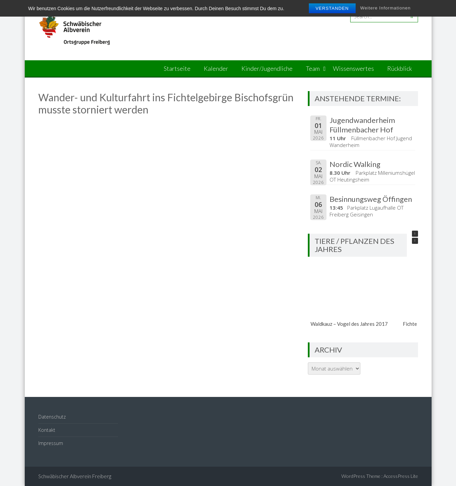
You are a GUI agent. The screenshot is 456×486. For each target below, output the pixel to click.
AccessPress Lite (400, 476)
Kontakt (46, 430)
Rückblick (399, 68)
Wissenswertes (353, 68)
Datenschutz (52, 417)
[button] (415, 234)
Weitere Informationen (385, 7)
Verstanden (332, 8)
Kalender (216, 68)
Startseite (177, 68)
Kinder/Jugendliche (267, 68)
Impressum (50, 443)
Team (313, 68)
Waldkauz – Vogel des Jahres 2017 (349, 324)
